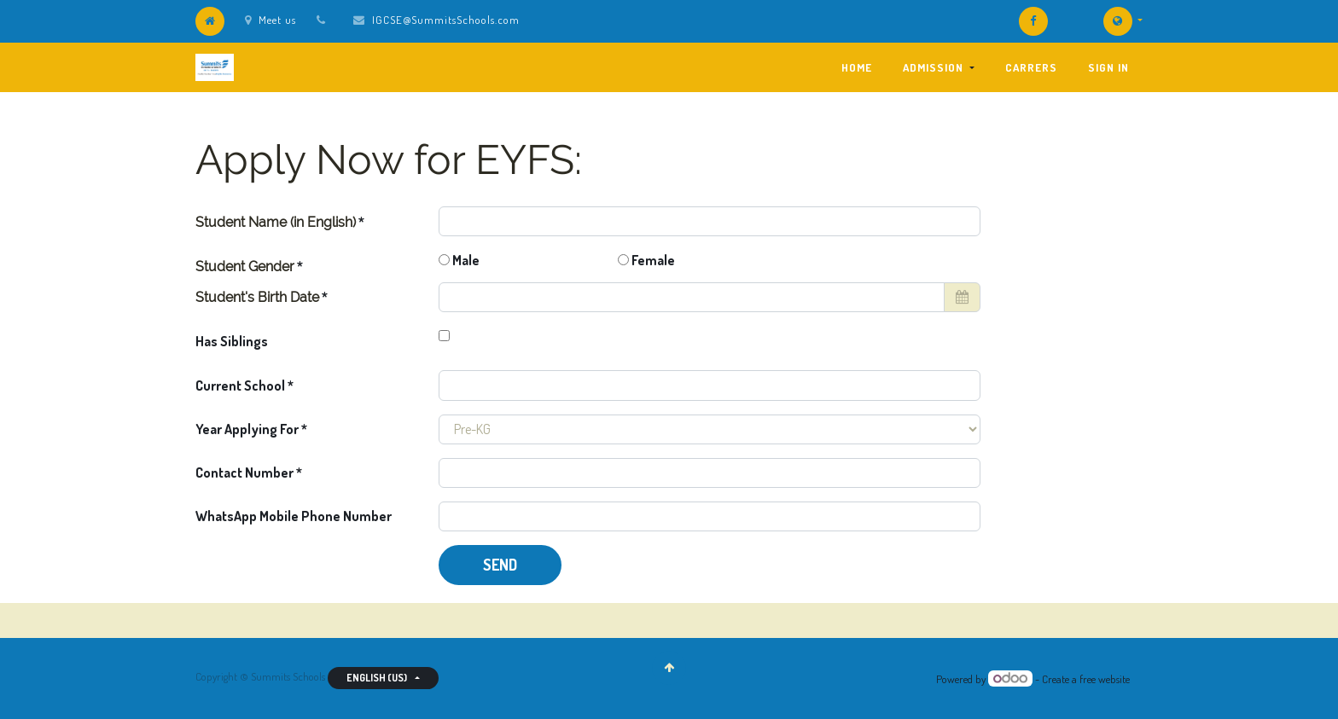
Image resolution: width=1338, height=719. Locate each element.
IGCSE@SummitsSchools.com (446, 19)
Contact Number (245, 472)
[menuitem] (857, 67)
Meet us (270, 19)
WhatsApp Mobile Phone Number (293, 516)
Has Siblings (231, 341)
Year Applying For (248, 429)
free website (1104, 679)
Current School (240, 385)
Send (500, 564)
